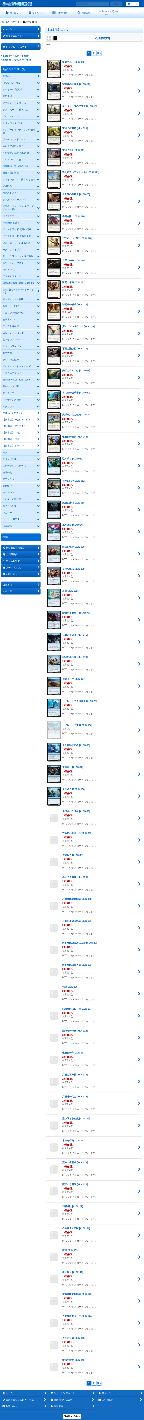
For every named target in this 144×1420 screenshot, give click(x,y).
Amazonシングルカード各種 (16, 59)
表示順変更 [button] (102, 38)
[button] (132, 13)
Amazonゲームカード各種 (15, 56)
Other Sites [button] (72, 1416)
